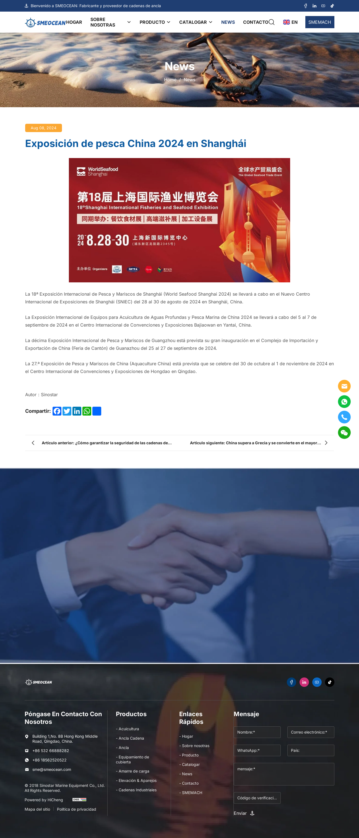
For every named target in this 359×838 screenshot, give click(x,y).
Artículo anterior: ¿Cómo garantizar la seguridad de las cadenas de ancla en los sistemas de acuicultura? (105, 444)
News (189, 79)
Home (170, 79)
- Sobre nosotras (194, 745)
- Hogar (186, 736)
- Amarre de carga (132, 771)
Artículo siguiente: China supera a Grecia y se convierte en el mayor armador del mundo (253, 444)
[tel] (344, 417)
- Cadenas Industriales (136, 789)
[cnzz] (79, 802)
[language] (290, 22)
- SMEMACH (190, 792)
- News (185, 773)
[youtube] (323, 6)
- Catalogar (189, 764)
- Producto (189, 755)
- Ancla (122, 747)
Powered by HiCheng (44, 799)
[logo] (45, 22)
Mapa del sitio (37, 809)
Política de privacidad (76, 809)
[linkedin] (314, 6)
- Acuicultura (127, 728)
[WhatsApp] (344, 401)
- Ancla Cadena (130, 738)
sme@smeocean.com (51, 769)
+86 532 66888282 (50, 750)
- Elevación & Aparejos (136, 780)
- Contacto (189, 783)
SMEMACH (319, 22)
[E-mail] (344, 386)
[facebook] (305, 6)
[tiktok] (332, 6)
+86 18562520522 (49, 760)
